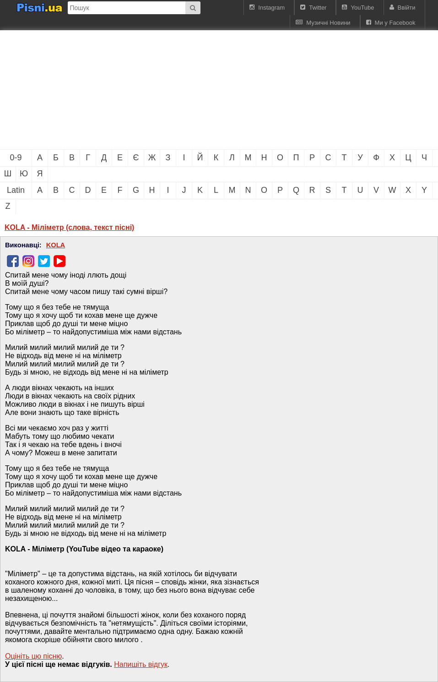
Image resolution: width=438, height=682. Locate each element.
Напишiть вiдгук (141, 664)
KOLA (55, 245)
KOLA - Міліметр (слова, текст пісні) (69, 227)
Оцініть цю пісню (33, 656)
